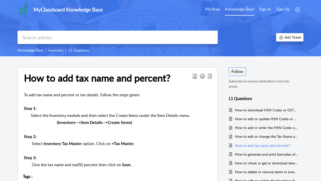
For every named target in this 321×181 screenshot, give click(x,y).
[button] (297, 9)
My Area (212, 9)
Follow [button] (237, 71)
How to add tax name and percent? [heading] (97, 78)
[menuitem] (212, 10)
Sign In (265, 9)
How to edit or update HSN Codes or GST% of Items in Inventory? (266, 118)
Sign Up (283, 9)
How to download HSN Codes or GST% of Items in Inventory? (266, 110)
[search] (118, 37)
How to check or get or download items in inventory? (266, 163)
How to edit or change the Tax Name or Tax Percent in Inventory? (266, 136)
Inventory (55, 50)
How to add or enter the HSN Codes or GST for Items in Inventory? (266, 127)
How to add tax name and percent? (262, 145)
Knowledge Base (239, 9)
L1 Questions (79, 50)
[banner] (160, 28)
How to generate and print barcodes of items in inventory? (266, 154)
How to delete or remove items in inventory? (266, 171)
